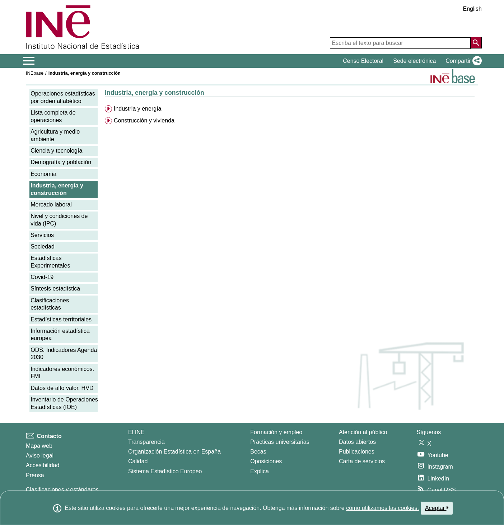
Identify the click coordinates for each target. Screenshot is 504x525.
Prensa (35, 475)
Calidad (138, 461)
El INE (136, 432)
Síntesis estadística (55, 288)
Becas (258, 452)
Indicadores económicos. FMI (62, 373)
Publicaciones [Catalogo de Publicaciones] (356, 452)
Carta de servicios (362, 461)
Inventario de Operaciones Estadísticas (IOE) (64, 403)
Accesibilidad (42, 465)
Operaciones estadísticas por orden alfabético (63, 97)
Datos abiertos (357, 442)
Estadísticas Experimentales (50, 262)
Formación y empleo (276, 432)
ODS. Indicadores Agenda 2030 (64, 354)
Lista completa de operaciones (53, 116)
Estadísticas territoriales (61, 319)
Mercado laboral (51, 204)
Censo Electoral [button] (363, 61)
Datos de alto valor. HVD (62, 388)
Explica (259, 471)
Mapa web (39, 446)
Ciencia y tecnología (56, 151)
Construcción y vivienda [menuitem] (144, 120)
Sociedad (43, 246)
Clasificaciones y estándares (62, 490)
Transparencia (146, 442)
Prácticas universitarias (279, 442)
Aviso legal (39, 455)
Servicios (42, 235)
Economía (43, 174)
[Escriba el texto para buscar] (400, 43)
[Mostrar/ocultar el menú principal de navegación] (29, 61)
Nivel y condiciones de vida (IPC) (59, 220)
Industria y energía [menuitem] (138, 109)
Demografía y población (61, 162)
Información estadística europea (60, 335)
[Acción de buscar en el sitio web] (476, 42)
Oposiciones (266, 461)
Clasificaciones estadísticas (50, 304)
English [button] (472, 9)
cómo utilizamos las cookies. (382, 508)
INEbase (34, 73)
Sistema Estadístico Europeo (165, 471)
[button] (462, 61)
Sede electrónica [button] (414, 61)
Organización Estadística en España (174, 452)
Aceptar (436, 508)
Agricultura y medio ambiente (55, 135)
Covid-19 (42, 277)
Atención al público (363, 432)
